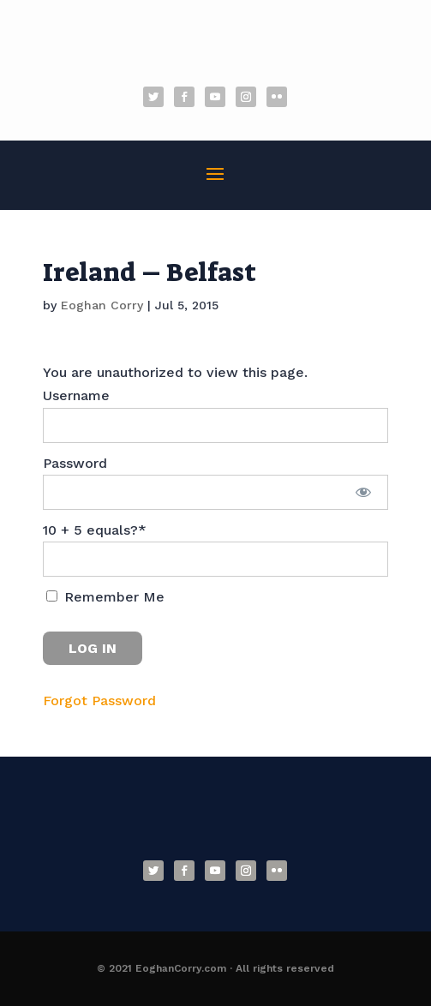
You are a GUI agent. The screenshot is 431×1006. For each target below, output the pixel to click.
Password (75, 463)
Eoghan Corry (102, 305)
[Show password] (362, 492)
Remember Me (105, 597)
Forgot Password (99, 700)
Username (76, 395)
